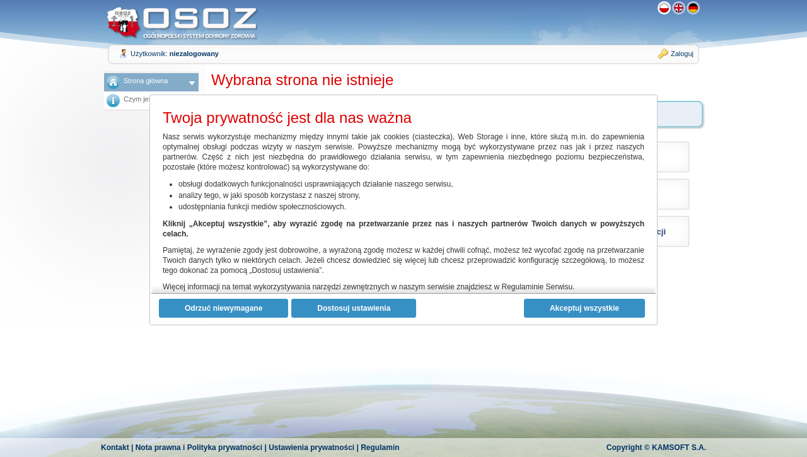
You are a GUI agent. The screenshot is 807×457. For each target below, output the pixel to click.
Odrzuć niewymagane (223, 308)
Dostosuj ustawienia (353, 308)
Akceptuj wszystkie (584, 308)
